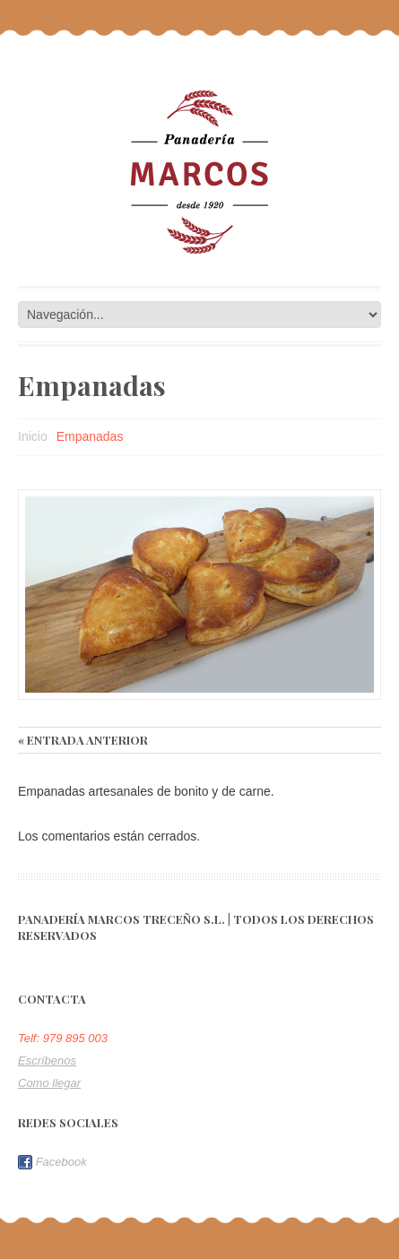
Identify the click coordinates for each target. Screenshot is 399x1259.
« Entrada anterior (83, 739)
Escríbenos (47, 1060)
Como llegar (49, 1083)
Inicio (33, 436)
